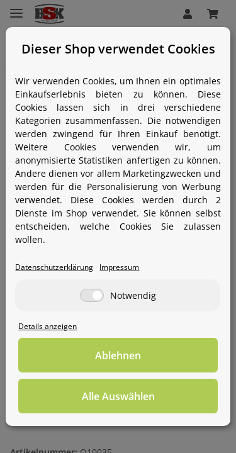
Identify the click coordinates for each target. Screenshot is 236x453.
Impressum (119, 267)
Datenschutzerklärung (54, 267)
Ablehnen (118, 355)
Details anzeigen (47, 326)
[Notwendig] (92, 295)
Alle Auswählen (118, 396)
